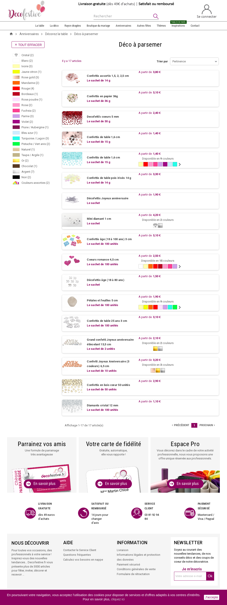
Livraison (122, 550)
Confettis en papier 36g (102, 96)
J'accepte (211, 597)
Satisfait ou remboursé (156, 4)
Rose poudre (32, 99)
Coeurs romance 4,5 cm (103, 259)
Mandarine (30, 83)
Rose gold (30, 77)
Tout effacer (28, 45)
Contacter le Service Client (79, 550)
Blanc (27, 60)
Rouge (28, 88)
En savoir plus (44, 484)
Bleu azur (29, 132)
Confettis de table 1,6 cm (103, 137)
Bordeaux (30, 94)
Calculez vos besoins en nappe (83, 560)
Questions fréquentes (77, 555)
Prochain (208, 425)
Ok (210, 577)
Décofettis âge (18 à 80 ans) (105, 280)
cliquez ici (118, 599)
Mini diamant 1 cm (99, 219)
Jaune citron (31, 71)
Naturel (28, 149)
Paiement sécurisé (128, 564)
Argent (28, 171)
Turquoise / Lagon (35, 138)
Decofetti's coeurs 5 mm (103, 117)
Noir (26, 177)
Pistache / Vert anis (36, 144)
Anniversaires (123, 25)
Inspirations (178, 24)
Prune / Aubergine (35, 127)
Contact (195, 25)
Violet (27, 121)
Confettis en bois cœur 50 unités (108, 385)
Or (25, 160)
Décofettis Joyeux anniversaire (107, 198)
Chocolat (29, 166)
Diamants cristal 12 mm (102, 405)
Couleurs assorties (36, 182)
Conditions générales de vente (136, 569)
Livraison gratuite (92, 4)
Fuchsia (29, 110)
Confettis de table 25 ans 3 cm (107, 321)
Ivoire (27, 66)
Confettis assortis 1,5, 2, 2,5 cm (108, 76)
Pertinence (179, 61)
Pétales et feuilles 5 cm (102, 300)
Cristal (28, 55)
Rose (27, 105)
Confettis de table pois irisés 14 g (109, 178)
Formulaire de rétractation (133, 574)
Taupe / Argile (32, 155)
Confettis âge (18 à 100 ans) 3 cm (109, 239)
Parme (28, 116)
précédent (180, 425)
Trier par (162, 61)
